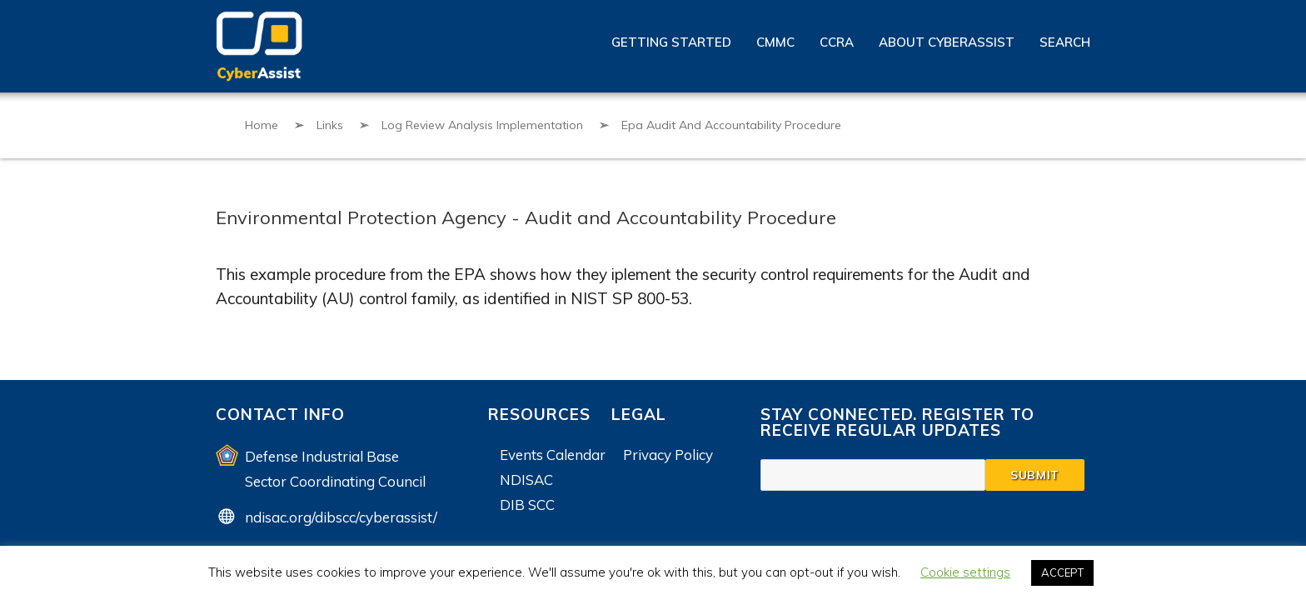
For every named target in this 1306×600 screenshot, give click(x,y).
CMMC (775, 42)
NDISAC (526, 479)
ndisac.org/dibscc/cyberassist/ (341, 517)
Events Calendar (553, 454)
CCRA (837, 42)
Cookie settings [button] (965, 572)
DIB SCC (527, 504)
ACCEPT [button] (1062, 572)
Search (1064, 42)
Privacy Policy (668, 454)
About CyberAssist (946, 42)
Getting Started (671, 42)
